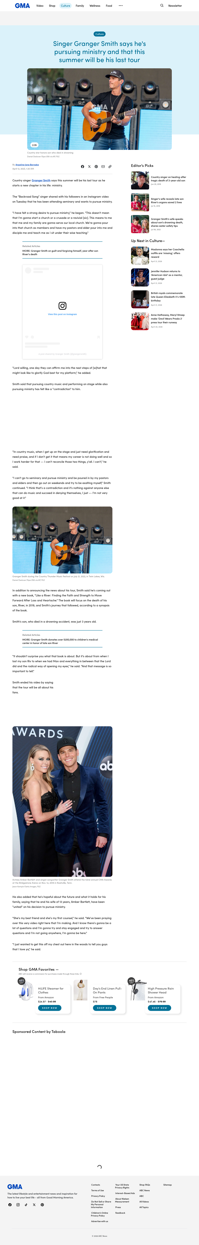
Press (118, 1207)
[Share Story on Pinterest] (96, 166)
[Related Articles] (62, 250)
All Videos (144, 1201)
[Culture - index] (100, 34)
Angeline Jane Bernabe (27, 164)
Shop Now (49, 1007)
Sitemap (167, 1184)
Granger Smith (41, 180)
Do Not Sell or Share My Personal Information (101, 1204)
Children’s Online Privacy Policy (99, 1214)
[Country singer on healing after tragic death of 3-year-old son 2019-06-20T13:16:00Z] (159, 180)
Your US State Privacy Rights (122, 1186)
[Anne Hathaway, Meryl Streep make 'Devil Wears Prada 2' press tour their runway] (159, 321)
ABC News (144, 1190)
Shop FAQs (144, 1184)
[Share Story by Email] (103, 166)
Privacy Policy (98, 1195)
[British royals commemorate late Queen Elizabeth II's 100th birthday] (159, 299)
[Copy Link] (109, 166)
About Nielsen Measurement (122, 1200)
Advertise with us (99, 1221)
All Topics (143, 1207)
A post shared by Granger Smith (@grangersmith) (62, 354)
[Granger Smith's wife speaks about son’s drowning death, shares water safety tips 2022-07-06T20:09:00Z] (159, 224)
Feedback (120, 1212)
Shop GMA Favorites (37, 969)
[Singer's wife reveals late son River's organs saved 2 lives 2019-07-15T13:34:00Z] (159, 202)
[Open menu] (121, 5)
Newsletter (175, 5)
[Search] (161, 5)
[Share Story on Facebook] (82, 166)
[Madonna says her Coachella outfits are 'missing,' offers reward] (159, 256)
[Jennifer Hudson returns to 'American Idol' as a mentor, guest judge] (159, 277)
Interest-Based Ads (125, 1193)
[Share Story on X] (89, 166)
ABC (141, 1195)
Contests (95, 1184)
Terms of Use (97, 1190)
